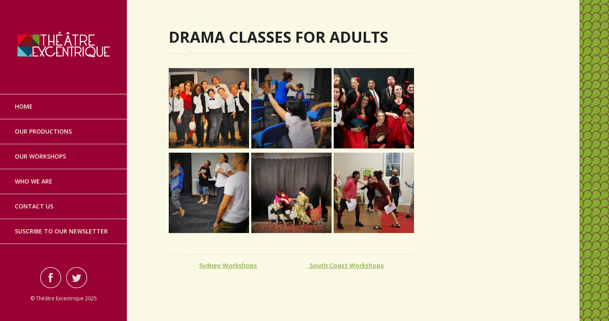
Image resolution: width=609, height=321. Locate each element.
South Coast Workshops (346, 265)
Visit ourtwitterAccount (77, 277)
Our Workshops (40, 156)
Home (24, 106)
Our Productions (43, 131)
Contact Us (34, 206)
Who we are (33, 181)
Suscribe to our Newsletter (61, 231)
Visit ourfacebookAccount (51, 277)
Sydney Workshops (228, 265)
